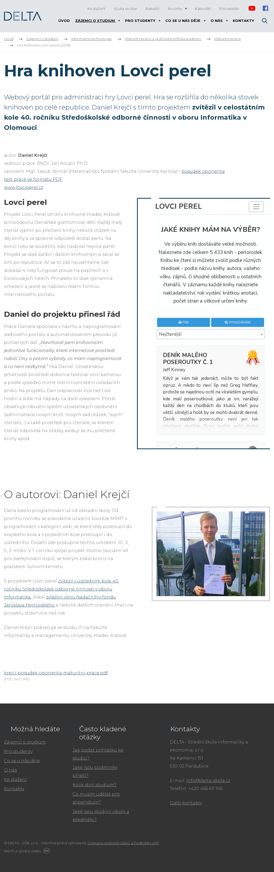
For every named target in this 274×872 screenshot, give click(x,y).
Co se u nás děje (22, 760)
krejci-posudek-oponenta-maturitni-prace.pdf (56, 672)
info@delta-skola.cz (208, 780)
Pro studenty (18, 751)
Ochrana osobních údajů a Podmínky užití (123, 843)
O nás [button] (217, 20)
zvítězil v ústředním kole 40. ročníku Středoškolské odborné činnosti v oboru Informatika (61, 589)
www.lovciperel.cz (23, 187)
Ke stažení (15, 779)
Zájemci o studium (25, 742)
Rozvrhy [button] (175, 8)
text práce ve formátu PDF (33, 179)
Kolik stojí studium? (94, 784)
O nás (10, 770)
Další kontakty (186, 802)
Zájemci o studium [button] (95, 20)
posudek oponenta (203, 171)
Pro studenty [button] (140, 20)
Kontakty (14, 788)
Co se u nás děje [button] (183, 20)
